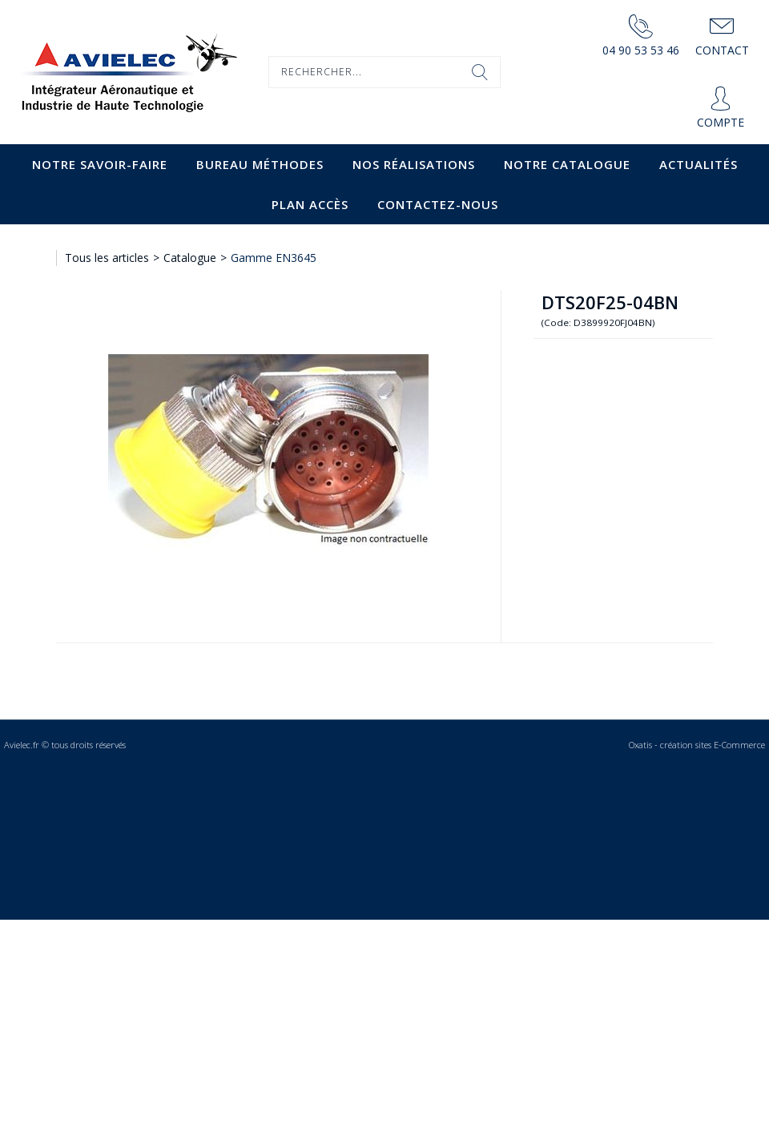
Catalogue (189, 257)
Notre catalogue (567, 164)
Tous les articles (107, 257)
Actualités (698, 164)
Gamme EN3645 (273, 257)
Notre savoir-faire (99, 164)
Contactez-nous (437, 204)
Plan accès (310, 204)
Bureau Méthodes (260, 164)
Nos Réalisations (413, 164)
